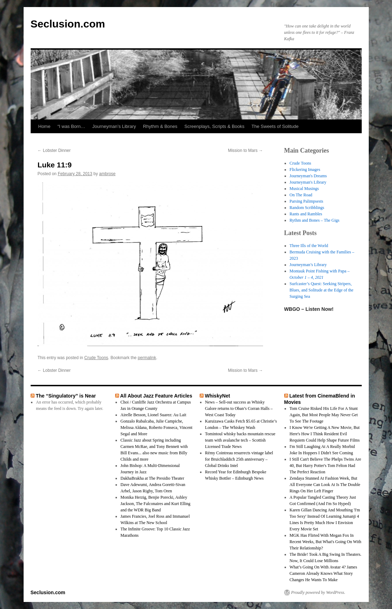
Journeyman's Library (308, 182)
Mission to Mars (245, 150)
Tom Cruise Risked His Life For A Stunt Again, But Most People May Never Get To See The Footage (324, 415)
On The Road (301, 194)
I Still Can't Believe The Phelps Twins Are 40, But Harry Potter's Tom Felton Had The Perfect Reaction (325, 465)
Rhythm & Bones (160, 126)
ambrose (107, 173)
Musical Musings (304, 188)
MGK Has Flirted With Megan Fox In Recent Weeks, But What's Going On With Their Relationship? (325, 541)
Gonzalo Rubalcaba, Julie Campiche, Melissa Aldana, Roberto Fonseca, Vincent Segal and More (156, 427)
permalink (147, 357)
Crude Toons (96, 357)
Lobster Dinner (54, 150)
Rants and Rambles (306, 213)
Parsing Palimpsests (306, 201)
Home (44, 126)
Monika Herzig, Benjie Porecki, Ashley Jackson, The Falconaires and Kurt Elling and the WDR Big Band (155, 503)
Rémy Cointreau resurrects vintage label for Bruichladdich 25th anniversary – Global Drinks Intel (239, 459)
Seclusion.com (68, 24)
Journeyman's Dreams (308, 175)
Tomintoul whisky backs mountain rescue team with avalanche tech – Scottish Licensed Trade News (240, 440)
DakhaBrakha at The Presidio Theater (152, 478)
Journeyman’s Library (114, 126)
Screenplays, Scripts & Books (215, 126)
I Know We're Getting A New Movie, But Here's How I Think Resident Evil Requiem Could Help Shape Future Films (325, 434)
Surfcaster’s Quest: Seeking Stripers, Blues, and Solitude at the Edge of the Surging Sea (321, 290)
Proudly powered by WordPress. (318, 592)
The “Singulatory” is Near (66, 396)
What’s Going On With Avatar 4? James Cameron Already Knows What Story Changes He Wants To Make (323, 573)
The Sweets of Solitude (275, 126)
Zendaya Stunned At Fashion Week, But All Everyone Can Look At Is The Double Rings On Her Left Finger (325, 484)
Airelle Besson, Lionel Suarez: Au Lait (153, 414)
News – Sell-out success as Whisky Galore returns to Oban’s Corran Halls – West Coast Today (239, 408)
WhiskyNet (217, 396)
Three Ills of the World (309, 245)
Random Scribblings (307, 207)
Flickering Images (305, 169)
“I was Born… (71, 126)
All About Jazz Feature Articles (156, 396)
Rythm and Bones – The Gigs (315, 220)
